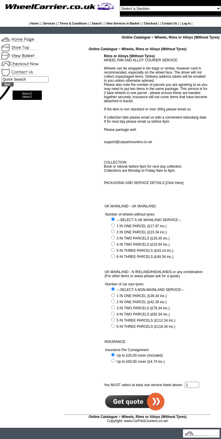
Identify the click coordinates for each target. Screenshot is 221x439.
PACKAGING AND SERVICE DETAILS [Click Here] (144, 183)
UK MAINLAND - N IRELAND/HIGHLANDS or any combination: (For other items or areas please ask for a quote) (154, 274)
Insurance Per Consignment (127, 350)
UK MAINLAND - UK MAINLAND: (131, 206)
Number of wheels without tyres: (130, 214)
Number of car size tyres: (124, 284)
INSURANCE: (115, 342)
